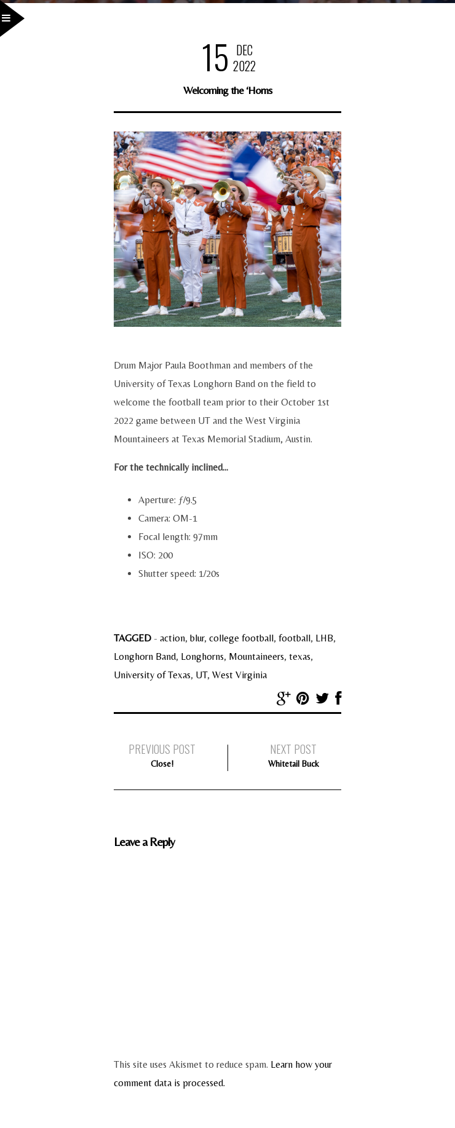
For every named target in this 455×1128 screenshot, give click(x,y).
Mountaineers (256, 656)
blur (197, 638)
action (172, 638)
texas (300, 656)
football (295, 638)
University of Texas (152, 675)
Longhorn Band (145, 656)
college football (241, 638)
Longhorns (202, 656)
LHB (324, 638)
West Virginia (239, 675)
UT (201, 675)
